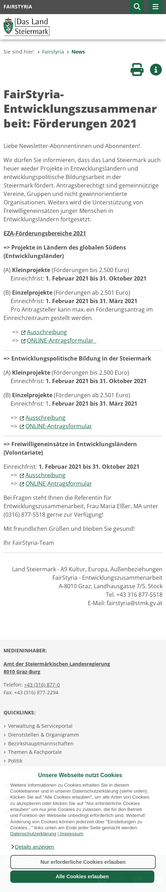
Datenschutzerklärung (33, 833)
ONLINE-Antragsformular (61, 340)
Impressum (71, 833)
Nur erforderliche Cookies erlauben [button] (83, 862)
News (76, 51)
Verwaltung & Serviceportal (40, 725)
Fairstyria (50, 51)
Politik (15, 760)
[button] (32, 847)
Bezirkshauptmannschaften (41, 743)
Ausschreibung (47, 332)
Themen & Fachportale (35, 752)
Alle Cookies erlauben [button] (82, 876)
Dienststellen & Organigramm (43, 734)
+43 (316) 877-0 (42, 684)
